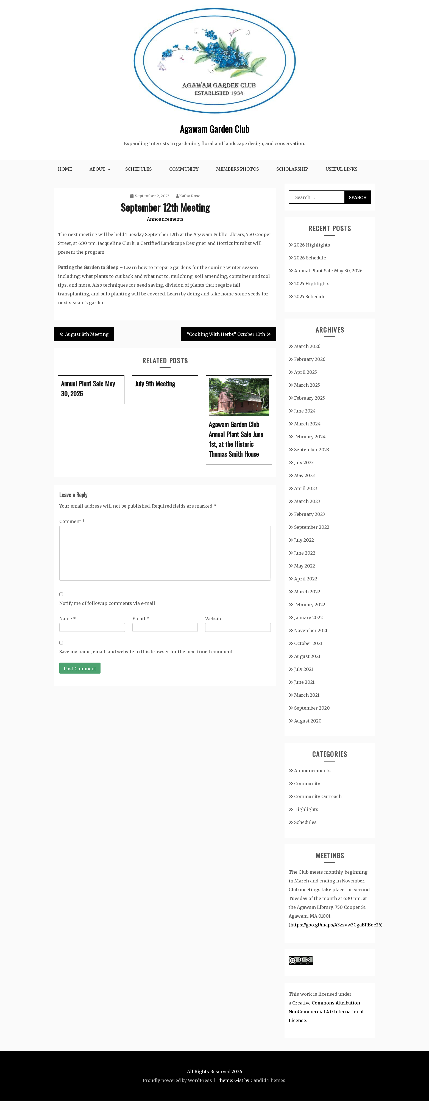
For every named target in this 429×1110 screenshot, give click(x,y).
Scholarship (292, 169)
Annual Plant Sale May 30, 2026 (328, 270)
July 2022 (304, 540)
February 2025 (309, 398)
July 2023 (304, 462)
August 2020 (308, 721)
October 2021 (308, 643)
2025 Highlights (312, 283)
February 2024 (309, 436)
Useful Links (341, 169)
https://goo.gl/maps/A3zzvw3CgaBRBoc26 (335, 925)
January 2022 (308, 617)
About (97, 169)
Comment (72, 521)
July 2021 (303, 669)
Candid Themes (267, 1080)
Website (213, 618)
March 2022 (307, 591)
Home (65, 169)
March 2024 (307, 424)
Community (184, 169)
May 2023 (304, 475)
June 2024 (305, 411)
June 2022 (304, 553)
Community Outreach (318, 796)
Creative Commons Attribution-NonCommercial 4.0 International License (326, 1011)
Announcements (165, 219)
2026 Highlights (312, 245)
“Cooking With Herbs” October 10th (226, 334)
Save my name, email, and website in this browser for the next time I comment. (146, 651)
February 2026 (309, 359)
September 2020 (312, 708)
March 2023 (307, 501)
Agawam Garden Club (214, 128)
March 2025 (307, 385)
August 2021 (307, 656)
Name (67, 618)
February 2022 (309, 604)
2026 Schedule (310, 258)
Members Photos (237, 169)
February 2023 (309, 514)
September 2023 (311, 449)
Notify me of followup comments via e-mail (107, 603)
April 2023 (305, 488)
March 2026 (307, 346)
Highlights (306, 809)
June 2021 (304, 682)
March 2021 (306, 695)
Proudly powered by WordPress (177, 1080)
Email (140, 618)
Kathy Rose (188, 195)
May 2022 (304, 566)
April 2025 (305, 372)
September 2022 (311, 527)
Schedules (138, 169)
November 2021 (310, 630)
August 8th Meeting (86, 334)
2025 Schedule (309, 296)
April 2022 (305, 579)
